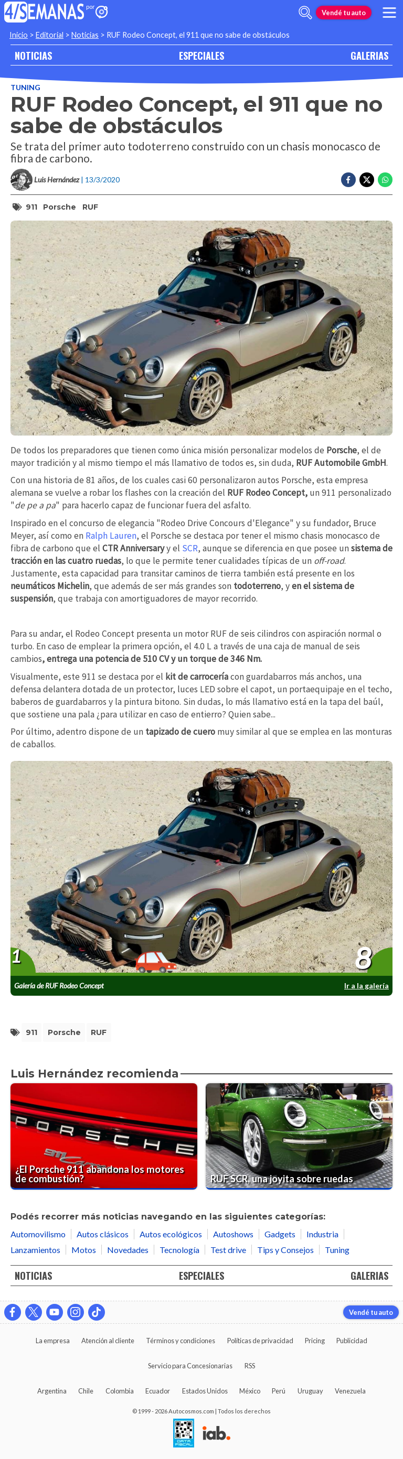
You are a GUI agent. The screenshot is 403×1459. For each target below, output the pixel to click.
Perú (278, 1391)
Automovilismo (38, 1234)
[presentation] (201, 868)
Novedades (128, 1250)
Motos (83, 1250)
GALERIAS (369, 55)
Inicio (18, 34)
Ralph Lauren (111, 535)
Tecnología (179, 1250)
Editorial (49, 34)
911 (31, 207)
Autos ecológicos (171, 1234)
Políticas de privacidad (260, 1340)
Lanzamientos (35, 1250)
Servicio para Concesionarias (190, 1366)
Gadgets (279, 1234)
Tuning (25, 87)
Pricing (315, 1340)
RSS (250, 1366)
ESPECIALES (201, 55)
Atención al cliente (107, 1340)
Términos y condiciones (180, 1340)
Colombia (119, 1391)
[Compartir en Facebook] (348, 179)
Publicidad (351, 1340)
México (249, 1391)
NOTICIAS (33, 55)
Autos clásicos (103, 1234)
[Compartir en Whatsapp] (385, 179)
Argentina (52, 1391)
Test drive (228, 1250)
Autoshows (233, 1234)
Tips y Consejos (285, 1250)
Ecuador (157, 1391)
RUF (90, 207)
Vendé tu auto (344, 12)
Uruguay (310, 1391)
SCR (190, 548)
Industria (322, 1234)
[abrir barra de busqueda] (305, 12)
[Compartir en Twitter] (366, 179)
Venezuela (350, 1391)
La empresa (53, 1340)
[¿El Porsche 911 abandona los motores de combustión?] (103, 1136)
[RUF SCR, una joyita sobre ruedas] (299, 1136)
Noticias (85, 34)
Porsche (59, 207)
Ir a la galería (366, 985)
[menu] (389, 12)
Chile (85, 1391)
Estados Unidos (205, 1391)
